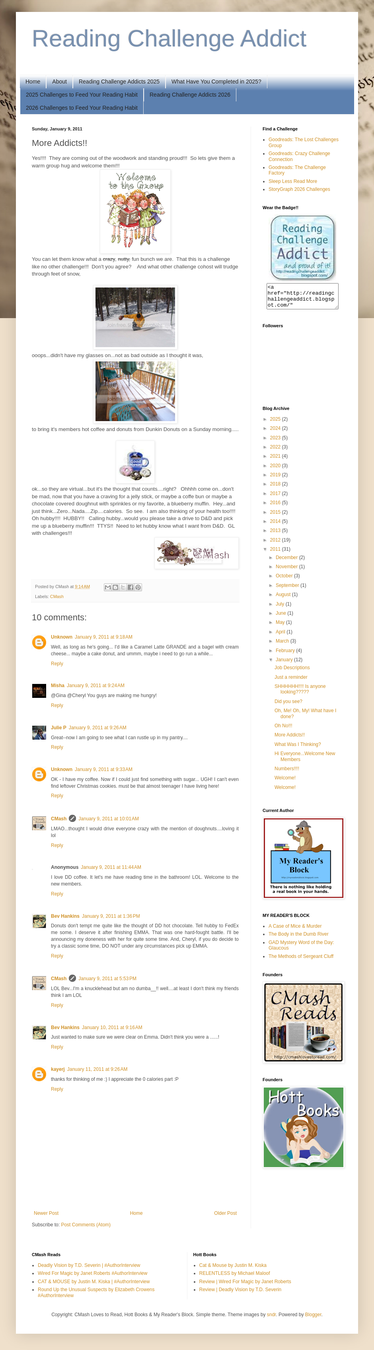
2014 (276, 526)
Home (32, 81)
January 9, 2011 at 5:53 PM (107, 978)
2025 (276, 424)
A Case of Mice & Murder (295, 931)
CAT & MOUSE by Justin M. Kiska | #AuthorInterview (94, 1281)
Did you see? (288, 706)
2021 (276, 461)
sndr (271, 1314)
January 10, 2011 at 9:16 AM (112, 1027)
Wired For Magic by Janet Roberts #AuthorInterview (92, 1273)
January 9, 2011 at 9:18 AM (103, 637)
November (287, 571)
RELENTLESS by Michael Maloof (234, 1273)
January (285, 664)
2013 (276, 535)
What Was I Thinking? (298, 749)
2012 (276, 545)
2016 (276, 507)
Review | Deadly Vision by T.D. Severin (240, 1289)
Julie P (58, 727)
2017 (276, 498)
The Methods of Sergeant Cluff (301, 961)
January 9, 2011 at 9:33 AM (103, 769)
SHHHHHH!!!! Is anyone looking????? (300, 693)
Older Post (225, 1213)
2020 (276, 470)
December (287, 562)
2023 (276, 442)
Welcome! (285, 782)
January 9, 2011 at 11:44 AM (111, 867)
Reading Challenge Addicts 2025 (119, 81)
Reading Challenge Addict (169, 38)
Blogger (313, 1314)
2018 (276, 488)
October (285, 580)
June (281, 618)
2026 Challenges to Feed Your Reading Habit (82, 108)
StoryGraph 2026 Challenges (299, 189)
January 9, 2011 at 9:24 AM (96, 685)
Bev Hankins (65, 916)
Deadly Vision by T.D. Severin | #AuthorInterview (89, 1265)
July (281, 609)
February (286, 655)
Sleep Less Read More (293, 181)
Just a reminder (291, 682)
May (281, 627)
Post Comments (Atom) (86, 1225)
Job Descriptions (292, 672)
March (283, 646)
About (59, 81)
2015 (276, 517)
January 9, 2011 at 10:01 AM (108, 819)
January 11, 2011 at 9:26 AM (97, 1069)
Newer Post (46, 1213)
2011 (276, 554)
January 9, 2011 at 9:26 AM (98, 727)
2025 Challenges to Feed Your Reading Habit (82, 94)
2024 (276, 433)
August (284, 599)
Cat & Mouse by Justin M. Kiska (233, 1265)
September (288, 590)
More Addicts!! (290, 739)
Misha (57, 685)
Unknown (61, 637)
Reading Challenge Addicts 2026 (190, 94)
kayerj (58, 1069)
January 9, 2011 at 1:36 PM (111, 916)
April (281, 636)
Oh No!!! (283, 730)
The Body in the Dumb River (299, 939)
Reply (57, 663)
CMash (57, 596)
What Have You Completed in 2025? (216, 81)
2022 (276, 452)
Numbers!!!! (287, 773)
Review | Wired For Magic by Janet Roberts (245, 1281)
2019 (276, 479)
